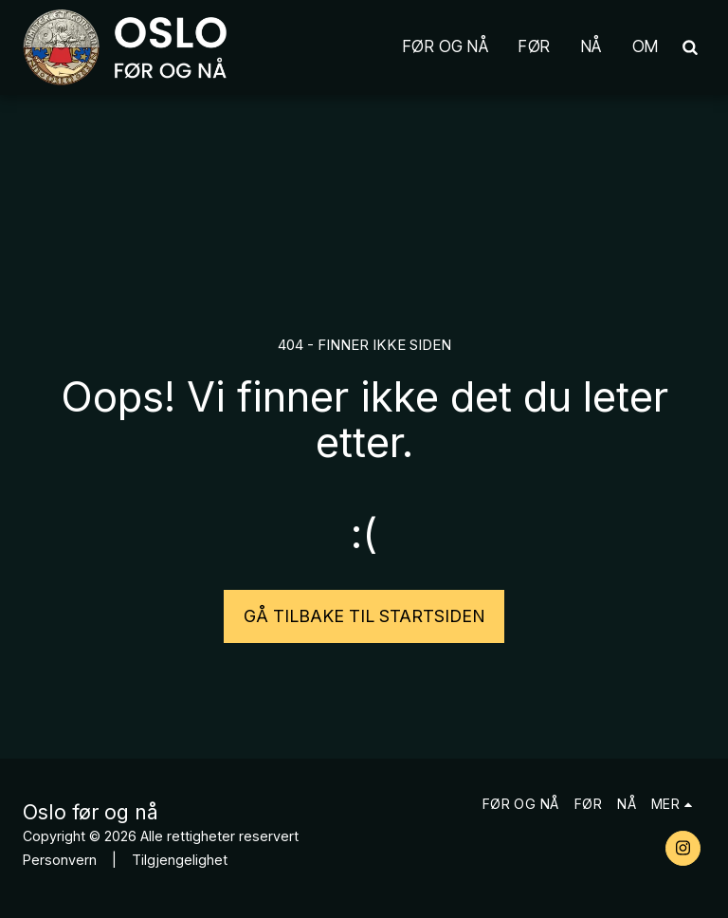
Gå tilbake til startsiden (364, 616)
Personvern (60, 860)
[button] (689, 47)
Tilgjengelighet (180, 860)
